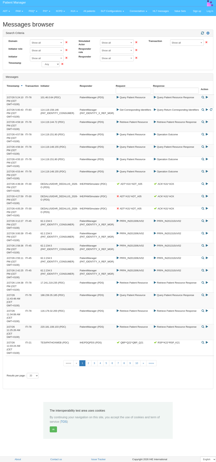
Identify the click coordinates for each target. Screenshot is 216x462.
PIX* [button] (46, 11)
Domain (13, 41)
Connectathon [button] (138, 11)
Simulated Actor (84, 43)
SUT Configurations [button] (112, 11)
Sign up (197, 11)
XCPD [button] (60, 11)
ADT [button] (6, 11)
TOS (64, 421)
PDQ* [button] (33, 11)
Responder (85, 56)
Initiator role (15, 48)
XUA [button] (74, 11)
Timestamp (15, 63)
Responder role (85, 50)
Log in (210, 11)
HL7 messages (161, 11)
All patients (89, 11)
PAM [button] (19, 11)
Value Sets (180, 11)
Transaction (155, 41)
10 (136, 363)
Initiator (13, 56)
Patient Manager (14, 2)
